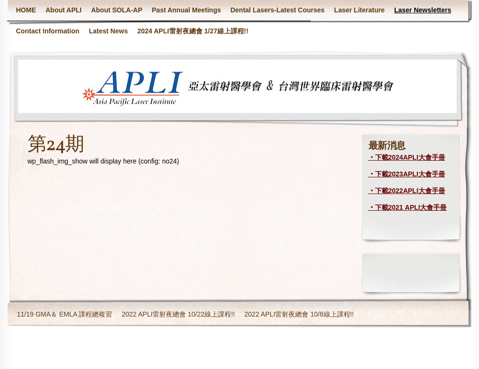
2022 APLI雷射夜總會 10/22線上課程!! (178, 314)
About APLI (64, 10)
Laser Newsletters (422, 10)
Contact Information (48, 31)
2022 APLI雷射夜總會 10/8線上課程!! (299, 314)
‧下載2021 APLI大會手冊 (407, 207)
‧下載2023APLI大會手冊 (406, 174)
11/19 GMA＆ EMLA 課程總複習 (64, 314)
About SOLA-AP (116, 10)
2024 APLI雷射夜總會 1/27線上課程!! (192, 31)
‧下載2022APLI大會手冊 (406, 191)
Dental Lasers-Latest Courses (277, 10)
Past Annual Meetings (186, 10)
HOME (26, 10)
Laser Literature (359, 10)
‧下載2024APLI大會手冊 (406, 157)
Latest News (108, 31)
